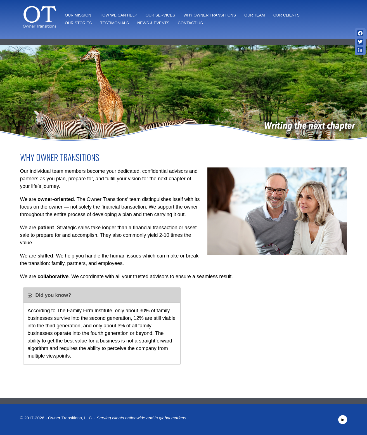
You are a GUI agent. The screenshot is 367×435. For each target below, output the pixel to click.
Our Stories (78, 23)
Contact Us (190, 23)
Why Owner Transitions (209, 15)
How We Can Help (118, 15)
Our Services (160, 15)
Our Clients (286, 15)
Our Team (254, 15)
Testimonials (114, 23)
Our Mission (78, 15)
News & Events (153, 23)
